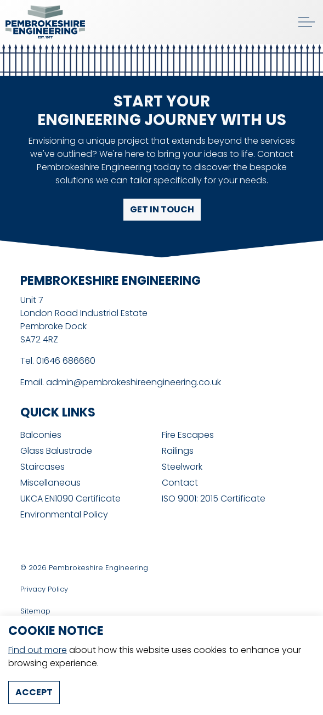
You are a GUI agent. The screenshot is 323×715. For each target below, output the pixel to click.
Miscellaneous (50, 482)
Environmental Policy (64, 514)
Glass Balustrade (56, 450)
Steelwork (182, 466)
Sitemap (35, 611)
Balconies (40, 435)
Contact (180, 482)
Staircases (42, 466)
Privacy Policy (44, 589)
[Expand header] (306, 22)
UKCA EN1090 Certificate (70, 498)
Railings (178, 450)
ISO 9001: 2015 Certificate (213, 498)
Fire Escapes (188, 435)
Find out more (37, 664)
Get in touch (161, 210)
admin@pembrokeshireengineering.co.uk (133, 382)
